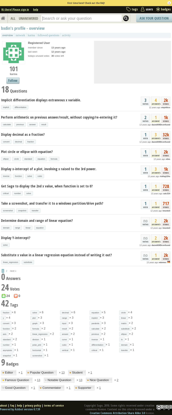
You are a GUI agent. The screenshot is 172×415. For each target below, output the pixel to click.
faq (12, 405)
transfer (35, 210)
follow (12, 80)
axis (4, 334)
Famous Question (16, 380)
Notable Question (58, 380)
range (17, 228)
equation (41, 159)
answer (32, 124)
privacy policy (33, 405)
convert (6, 142)
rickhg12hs (165, 176)
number (17, 193)
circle (16, 159)
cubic (40, 176)
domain (6, 228)
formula (54, 159)
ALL (13, 18)
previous (20, 124)
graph (34, 323)
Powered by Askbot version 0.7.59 (20, 409)
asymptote (7, 350)
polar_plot (36, 345)
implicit (6, 107)
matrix (123, 323)
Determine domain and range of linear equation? (37, 220)
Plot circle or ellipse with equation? (27, 151)
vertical (65, 350)
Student (76, 372)
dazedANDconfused (161, 125)
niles (168, 159)
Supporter (83, 388)
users (149, 9)
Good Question (14, 388)
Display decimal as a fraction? (23, 134)
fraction (30, 142)
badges (166, 9)
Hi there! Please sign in (15, 9)
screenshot (8, 210)
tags (135, 9)
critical (6, 193)
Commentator (51, 388)
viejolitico (165, 107)
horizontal (36, 350)
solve (29, 176)
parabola (95, 323)
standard (28, 159)
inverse (6, 176)
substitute (28, 262)
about (3, 405)
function (18, 176)
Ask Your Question (154, 18)
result (43, 124)
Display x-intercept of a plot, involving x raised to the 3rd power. (48, 168)
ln (122, 339)
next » (13, 271)
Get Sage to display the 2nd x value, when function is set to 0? (47, 186)
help (35, 9)
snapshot (22, 210)
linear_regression (10, 262)
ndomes (162, 262)
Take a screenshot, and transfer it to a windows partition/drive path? (52, 203)
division (35, 339)
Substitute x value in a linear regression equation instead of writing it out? (56, 255)
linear (28, 228)
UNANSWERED (28, 18)
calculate (7, 124)
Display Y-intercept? (15, 237)
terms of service (54, 405)
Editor (8, 372)
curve (64, 339)
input (64, 323)
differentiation (21, 107)
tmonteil (166, 211)
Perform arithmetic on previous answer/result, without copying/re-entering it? (59, 117)
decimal (18, 142)
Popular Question (40, 372)
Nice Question (98, 380)
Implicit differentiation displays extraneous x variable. (41, 100)
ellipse (6, 159)
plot (34, 318)
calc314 (166, 193)
